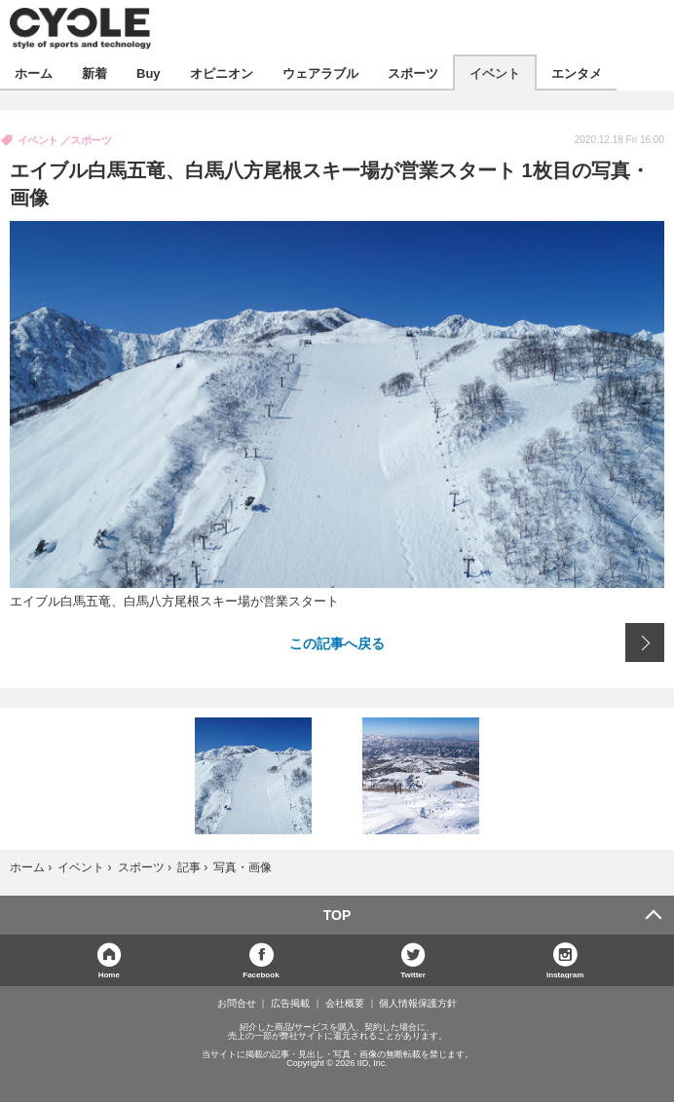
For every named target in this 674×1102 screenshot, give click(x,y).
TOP (337, 915)
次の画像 (644, 642)
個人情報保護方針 (418, 1004)
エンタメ (576, 72)
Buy (148, 72)
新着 (94, 72)
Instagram (564, 974)
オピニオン (221, 72)
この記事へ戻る (337, 642)
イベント (494, 72)
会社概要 (344, 1004)
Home (109, 974)
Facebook (261, 974)
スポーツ (413, 72)
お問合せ (236, 1004)
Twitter (413, 974)
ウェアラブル (320, 72)
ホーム (34, 72)
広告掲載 (290, 1004)
